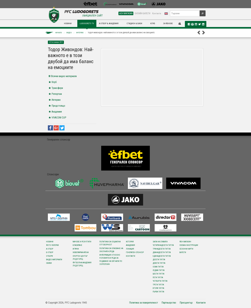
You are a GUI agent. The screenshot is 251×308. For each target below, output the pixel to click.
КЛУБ (152, 23)
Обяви (49, 263)
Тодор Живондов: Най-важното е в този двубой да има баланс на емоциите (121, 33)
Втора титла (158, 288)
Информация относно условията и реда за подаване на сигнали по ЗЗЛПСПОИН (110, 259)
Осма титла (158, 267)
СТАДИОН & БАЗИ (134, 23)
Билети (182, 252)
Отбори (49, 256)
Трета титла (158, 285)
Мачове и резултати (82, 242)
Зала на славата (160, 242)
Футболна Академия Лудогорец (82, 264)
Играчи (76, 249)
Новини (49, 242)
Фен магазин (185, 242)
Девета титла (159, 263)
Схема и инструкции (188, 245)
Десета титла (159, 259)
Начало (58, 33)
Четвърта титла (160, 281)
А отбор (49, 249)
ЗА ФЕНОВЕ (168, 23)
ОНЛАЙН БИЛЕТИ (142, 13)
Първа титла (158, 292)
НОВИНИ (68, 23)
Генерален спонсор (135, 252)
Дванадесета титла (162, 252)
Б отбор (49, 252)
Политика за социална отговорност (110, 243)
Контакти (156, 13)
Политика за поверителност (143, 302)
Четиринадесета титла (163, 245)
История (130, 242)
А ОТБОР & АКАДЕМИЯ (108, 23)
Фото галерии (52, 245)
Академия (130, 245)
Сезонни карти (186, 249)
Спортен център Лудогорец (80, 257)
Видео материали (54, 259)
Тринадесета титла (161, 249)
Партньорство (169, 302)
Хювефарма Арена (81, 252)
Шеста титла (158, 274)
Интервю (79, 33)
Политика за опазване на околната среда (111, 250)
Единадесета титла (162, 256)
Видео (69, 33)
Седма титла (158, 270)
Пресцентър (186, 302)
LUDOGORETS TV (87, 23)
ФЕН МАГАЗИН (126, 13)
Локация (130, 249)
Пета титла (158, 277)
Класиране (77, 245)
